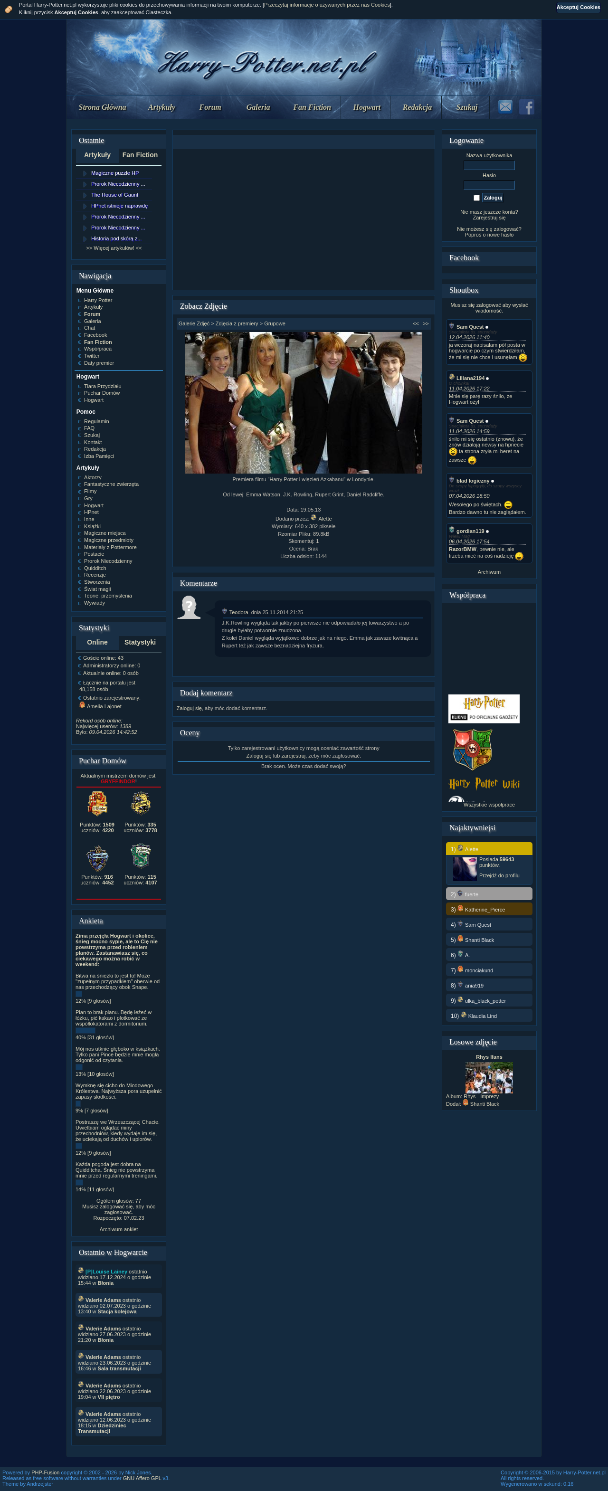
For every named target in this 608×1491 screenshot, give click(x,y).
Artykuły (161, 107)
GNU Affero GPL (142, 1478)
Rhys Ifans (489, 1057)
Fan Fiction (312, 107)
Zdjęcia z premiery (237, 323)
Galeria (258, 107)
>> (426, 323)
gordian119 (466, 531)
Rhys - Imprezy (481, 1096)
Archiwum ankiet (119, 1229)
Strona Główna (102, 107)
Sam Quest (466, 327)
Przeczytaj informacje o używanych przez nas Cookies (327, 5)
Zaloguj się (189, 708)
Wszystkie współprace (489, 804)
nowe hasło (500, 234)
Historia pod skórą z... (116, 238)
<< (416, 323)
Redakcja (417, 107)
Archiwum (489, 572)
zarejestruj (293, 756)
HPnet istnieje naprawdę (119, 206)
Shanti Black (481, 1104)
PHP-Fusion (45, 1472)
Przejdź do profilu (499, 875)
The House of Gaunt (114, 195)
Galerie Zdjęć (194, 323)
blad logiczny (469, 481)
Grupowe (274, 323)
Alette (321, 519)
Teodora (235, 612)
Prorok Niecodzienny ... (118, 184)
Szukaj (466, 107)
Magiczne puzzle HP (115, 173)
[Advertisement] (303, 219)
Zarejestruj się (489, 217)
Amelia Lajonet (100, 706)
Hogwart (367, 107)
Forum (210, 107)
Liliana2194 (466, 378)
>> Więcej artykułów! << (114, 248)
